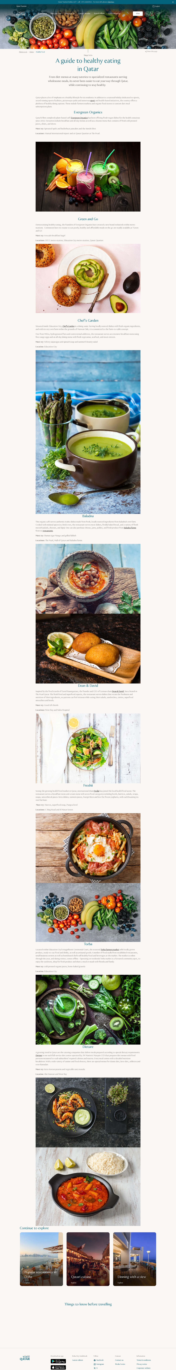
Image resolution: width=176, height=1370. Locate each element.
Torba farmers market (110, 949)
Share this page (151, 51)
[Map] (147, 13)
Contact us (119, 1360)
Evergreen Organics (79, 118)
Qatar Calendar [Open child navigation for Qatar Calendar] (84, 13)
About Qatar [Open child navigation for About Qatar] (42, 13)
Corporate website (143, 1368)
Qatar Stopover (114, 13)
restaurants (48, 531)
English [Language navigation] (156, 6)
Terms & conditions (144, 1360)
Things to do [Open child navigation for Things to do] (70, 13)
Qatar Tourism (21, 6)
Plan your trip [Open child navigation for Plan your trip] (56, 13)
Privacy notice (142, 1364)
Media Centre (120, 1364)
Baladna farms (130, 528)
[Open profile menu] (152, 13)
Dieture (39, 1055)
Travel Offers (99, 13)
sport (92, 100)
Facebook (98, 1360)
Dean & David (118, 691)
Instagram (99, 1364)
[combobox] (157, 13)
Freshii (96, 791)
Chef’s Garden (68, 326)
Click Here (111, 2)
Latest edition (77, 1360)
